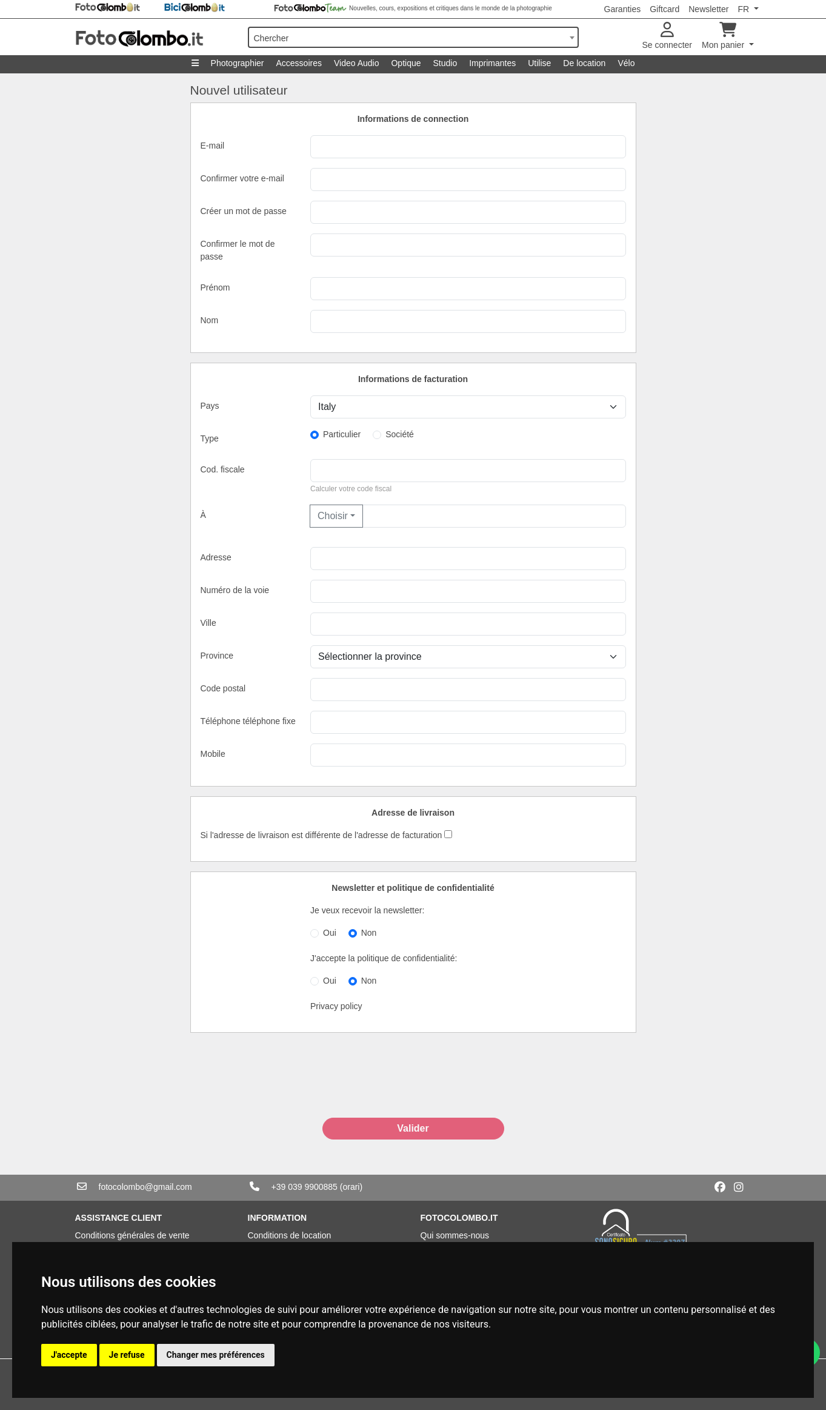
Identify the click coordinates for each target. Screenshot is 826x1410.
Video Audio (356, 63)
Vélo (626, 63)
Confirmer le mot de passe (238, 250)
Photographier (237, 63)
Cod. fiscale (223, 469)
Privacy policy (336, 1006)
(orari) (351, 1187)
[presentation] (413, 1088)
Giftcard (664, 9)
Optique (406, 63)
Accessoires (299, 63)
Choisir (333, 516)
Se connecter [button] (667, 36)
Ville (208, 623)
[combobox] (413, 37)
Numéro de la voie (235, 590)
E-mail (213, 145)
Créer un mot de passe (244, 211)
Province (217, 655)
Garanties (622, 9)
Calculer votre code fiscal (350, 489)
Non (369, 933)
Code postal (223, 688)
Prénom (215, 287)
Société (399, 434)
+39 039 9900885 (304, 1187)
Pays (210, 406)
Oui (329, 933)
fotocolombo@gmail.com (145, 1187)
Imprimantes (492, 63)
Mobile (213, 754)
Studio (445, 63)
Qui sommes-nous (455, 1235)
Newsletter (708, 9)
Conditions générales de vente (132, 1235)
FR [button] (744, 9)
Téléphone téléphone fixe (248, 721)
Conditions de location (289, 1235)
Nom (210, 320)
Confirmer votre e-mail (242, 178)
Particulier (342, 434)
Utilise (539, 63)
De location (584, 63)
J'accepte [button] (69, 1355)
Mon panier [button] (724, 36)
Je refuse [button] (127, 1355)
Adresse (216, 557)
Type (210, 438)
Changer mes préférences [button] (216, 1355)
